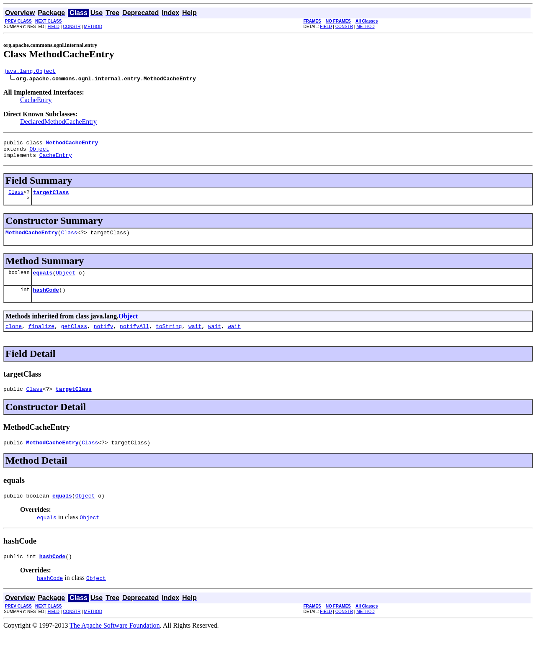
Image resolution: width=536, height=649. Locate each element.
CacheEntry (36, 101)
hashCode (46, 299)
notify (103, 337)
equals (43, 281)
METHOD (93, 26)
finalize (41, 337)
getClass (74, 337)
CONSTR (71, 26)
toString (169, 337)
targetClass (51, 198)
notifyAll (134, 337)
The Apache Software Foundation (115, 641)
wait (194, 337)
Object (39, 152)
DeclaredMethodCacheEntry (58, 122)
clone (13, 337)
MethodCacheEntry (31, 240)
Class (15, 198)
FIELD (53, 26)
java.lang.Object (29, 72)
